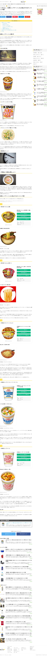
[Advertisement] (36, 34)
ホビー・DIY (15, 652)
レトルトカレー (36, 62)
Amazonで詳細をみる (23, 213)
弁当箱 (35, 60)
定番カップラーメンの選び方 (6, 22)
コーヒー (39, 56)
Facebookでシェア (23, 533)
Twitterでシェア (8, 533)
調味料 (35, 52)
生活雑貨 (8, 647)
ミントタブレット (37, 54)
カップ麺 (40, 52)
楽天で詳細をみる (24, 216)
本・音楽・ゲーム (23, 647)
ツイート (3, 16)
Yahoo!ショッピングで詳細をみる (23, 275)
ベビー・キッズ (16, 647)
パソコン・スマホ (9, 652)
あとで (15, 16)
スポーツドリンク (37, 58)
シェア (9, 16)
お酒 (42, 58)
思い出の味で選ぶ (5, 23)
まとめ (3, 31)
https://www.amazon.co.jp (4, 246)
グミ (42, 54)
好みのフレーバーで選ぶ (6, 24)
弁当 (39, 60)
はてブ (21, 16)
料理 (35, 56)
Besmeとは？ (31, 647)
